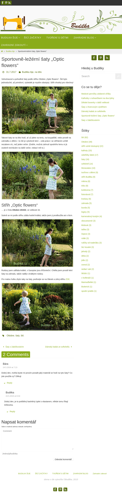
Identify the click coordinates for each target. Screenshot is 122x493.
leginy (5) (85, 212)
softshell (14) (87, 164)
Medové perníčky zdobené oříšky (96, 94)
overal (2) (85, 265)
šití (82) (84, 137)
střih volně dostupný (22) (92, 146)
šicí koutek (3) (87, 247)
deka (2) (85, 256)
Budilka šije (10, 51)
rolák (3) (85, 238)
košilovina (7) (87, 190)
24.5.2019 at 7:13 (10, 367)
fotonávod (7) (87, 194)
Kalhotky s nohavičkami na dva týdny (97, 98)
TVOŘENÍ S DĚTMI (60, 473)
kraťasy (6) (86, 199)
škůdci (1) (85, 273)
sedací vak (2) (87, 269)
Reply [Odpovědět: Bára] (8, 383)
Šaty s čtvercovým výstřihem (94, 107)
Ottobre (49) (86, 142)
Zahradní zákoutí (100, 473)
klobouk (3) (86, 225)
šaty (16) (85, 159)
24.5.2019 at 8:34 (13, 396)
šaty (18, 335)
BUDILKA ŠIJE (24, 473)
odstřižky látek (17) (89, 155)
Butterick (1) (86, 286)
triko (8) (84, 186)
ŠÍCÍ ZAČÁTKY (41, 473)
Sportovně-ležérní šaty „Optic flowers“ (98, 116)
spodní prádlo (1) (88, 291)
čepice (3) (85, 234)
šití (22, 335)
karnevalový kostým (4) (91, 216)
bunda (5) (85, 208)
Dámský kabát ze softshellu (59, 347)
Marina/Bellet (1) (88, 282)
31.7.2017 (11, 72)
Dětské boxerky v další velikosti (95, 102)
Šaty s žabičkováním (13, 347)
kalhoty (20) (86, 150)
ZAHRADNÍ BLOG (80, 473)
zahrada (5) (86, 203)
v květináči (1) (87, 278)
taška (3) (85, 229)
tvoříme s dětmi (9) (89, 172)
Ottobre (10, 335)
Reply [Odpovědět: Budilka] (11, 411)
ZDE (68, 279)
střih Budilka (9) (88, 177)
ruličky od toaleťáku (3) (91, 243)
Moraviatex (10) (88, 168)
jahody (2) (85, 251)
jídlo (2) (84, 260)
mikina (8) (85, 181)
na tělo (38, 72)
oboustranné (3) (88, 221)
